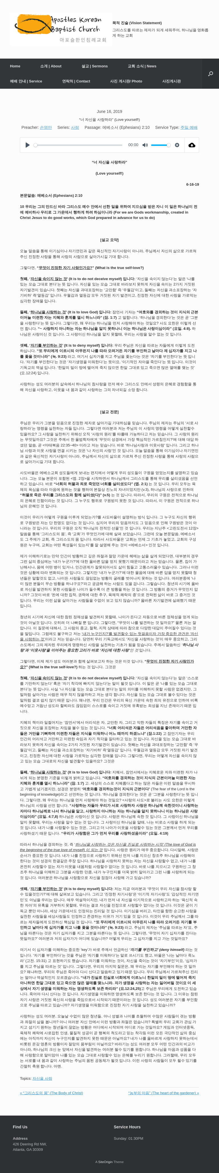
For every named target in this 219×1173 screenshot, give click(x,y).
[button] (210, 74)
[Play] (27, 145)
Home (15, 66)
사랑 (75, 127)
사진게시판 (171, 81)
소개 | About (50, 66)
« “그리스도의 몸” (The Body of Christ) (51, 1093)
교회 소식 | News (142, 66)
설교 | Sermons (95, 66)
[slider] (78, 145)
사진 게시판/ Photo (126, 81)
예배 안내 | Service (26, 81)
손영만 (46, 127)
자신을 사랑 (42, 1078)
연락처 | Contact (76, 81)
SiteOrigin (105, 1162)
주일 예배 (189, 127)
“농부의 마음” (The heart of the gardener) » (163, 1093)
